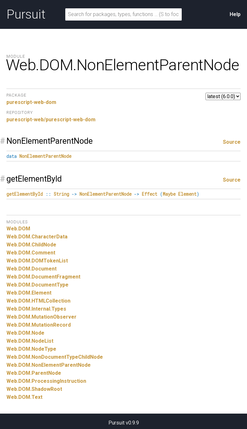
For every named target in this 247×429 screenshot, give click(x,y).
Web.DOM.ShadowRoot (34, 389)
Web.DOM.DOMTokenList (37, 261)
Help (235, 14)
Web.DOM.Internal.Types (36, 309)
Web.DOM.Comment (30, 253)
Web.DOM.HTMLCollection (38, 301)
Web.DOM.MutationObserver (41, 317)
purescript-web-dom (31, 102)
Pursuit (25, 14)
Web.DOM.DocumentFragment (43, 277)
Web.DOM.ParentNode (33, 373)
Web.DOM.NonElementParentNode (48, 365)
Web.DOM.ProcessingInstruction (46, 381)
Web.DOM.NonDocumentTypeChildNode (54, 357)
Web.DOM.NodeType (31, 349)
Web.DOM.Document (31, 269)
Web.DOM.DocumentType (37, 285)
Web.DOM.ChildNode (31, 245)
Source (232, 142)
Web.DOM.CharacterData (37, 237)
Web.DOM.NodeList (29, 341)
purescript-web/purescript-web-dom (51, 119)
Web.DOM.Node (25, 333)
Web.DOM (18, 229)
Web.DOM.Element (28, 293)
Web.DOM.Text (24, 397)
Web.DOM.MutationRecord (38, 325)
